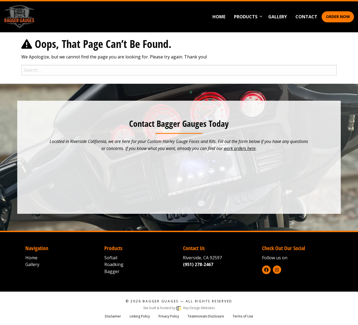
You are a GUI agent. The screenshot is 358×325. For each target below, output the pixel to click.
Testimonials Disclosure (206, 316)
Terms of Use (243, 316)
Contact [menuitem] (306, 17)
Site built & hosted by (179, 308)
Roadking (113, 264)
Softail (110, 258)
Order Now (338, 16)
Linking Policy (140, 316)
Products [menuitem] (245, 17)
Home (31, 258)
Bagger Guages (160, 301)
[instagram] (277, 270)
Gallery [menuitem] (277, 17)
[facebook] (266, 270)
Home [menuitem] (218, 17)
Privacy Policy (169, 316)
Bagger (111, 271)
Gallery (32, 264)
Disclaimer (113, 316)
